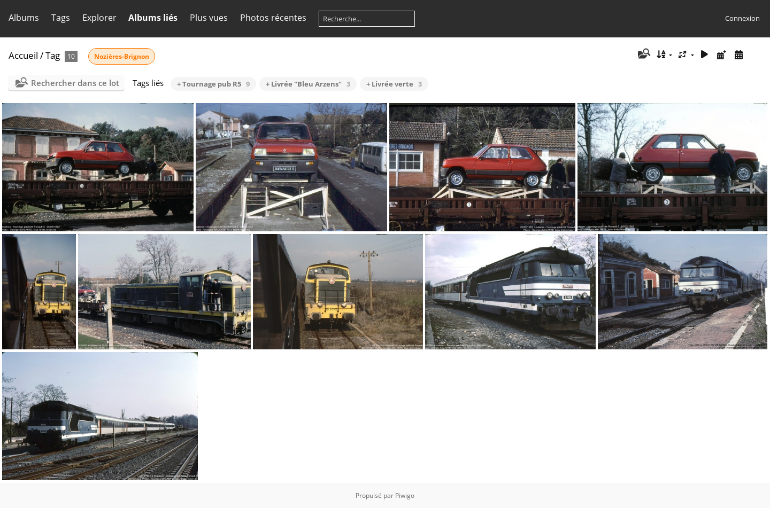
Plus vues (209, 18)
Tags (60, 18)
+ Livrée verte (394, 84)
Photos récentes (273, 18)
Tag (52, 55)
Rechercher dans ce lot (75, 82)
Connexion (742, 18)
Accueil (23, 55)
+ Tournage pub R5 (213, 84)
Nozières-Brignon (121, 56)
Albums (24, 18)
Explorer (99, 18)
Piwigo (404, 495)
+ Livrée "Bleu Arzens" (308, 84)
